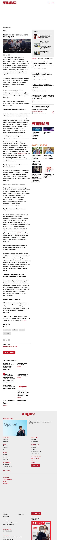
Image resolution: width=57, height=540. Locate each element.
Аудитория (5, 514)
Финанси (5, 454)
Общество (6, 441)
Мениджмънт (7, 462)
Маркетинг (34, 437)
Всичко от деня (8, 418)
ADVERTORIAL (36, 31)
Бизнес (5, 452)
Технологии (6, 470)
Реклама (33, 439)
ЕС (3, 449)
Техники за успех (7, 466)
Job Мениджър (6, 467)
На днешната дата (36, 451)
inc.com (24, 320)
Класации (33, 447)
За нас (4, 512)
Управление (7, 27)
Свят (4, 444)
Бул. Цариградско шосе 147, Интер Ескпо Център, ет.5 (12, 537)
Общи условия (6, 521)
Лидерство (6, 464)
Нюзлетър (35, 465)
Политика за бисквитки (8, 524)
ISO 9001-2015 (21, 514)
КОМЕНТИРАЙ (9, 352)
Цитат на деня (35, 453)
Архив (5, 481)
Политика (5, 439)
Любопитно (35, 444)
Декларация (6, 516)
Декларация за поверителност (10, 522)
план (18, 232)
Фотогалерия (35, 445)
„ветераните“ (21, 153)
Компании (5, 456)
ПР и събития (34, 441)
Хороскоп (33, 449)
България (6, 437)
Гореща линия (7, 479)
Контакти (6, 483)
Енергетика (6, 457)
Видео (33, 462)
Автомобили (35, 458)
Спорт (33, 460)
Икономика (6, 459)
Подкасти (6, 477)
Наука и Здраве (36, 456)
